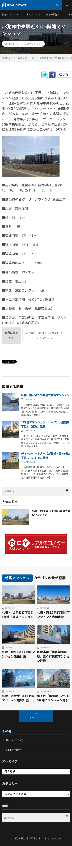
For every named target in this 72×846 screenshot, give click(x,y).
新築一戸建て (53, 14)
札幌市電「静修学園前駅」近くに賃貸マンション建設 (53, 656)
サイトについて (14, 740)
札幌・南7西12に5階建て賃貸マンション (45, 395)
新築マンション (10, 14)
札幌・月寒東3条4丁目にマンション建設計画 (18, 698)
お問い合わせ (13, 750)
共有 (63, 74)
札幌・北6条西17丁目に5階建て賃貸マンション (18, 614)
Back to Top (36, 717)
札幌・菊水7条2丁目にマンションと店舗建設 (53, 614)
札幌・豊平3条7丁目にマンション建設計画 (18, 654)
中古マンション (32, 14)
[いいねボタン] (11, 335)
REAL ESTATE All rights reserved (41, 838)
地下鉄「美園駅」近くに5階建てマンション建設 (53, 698)
